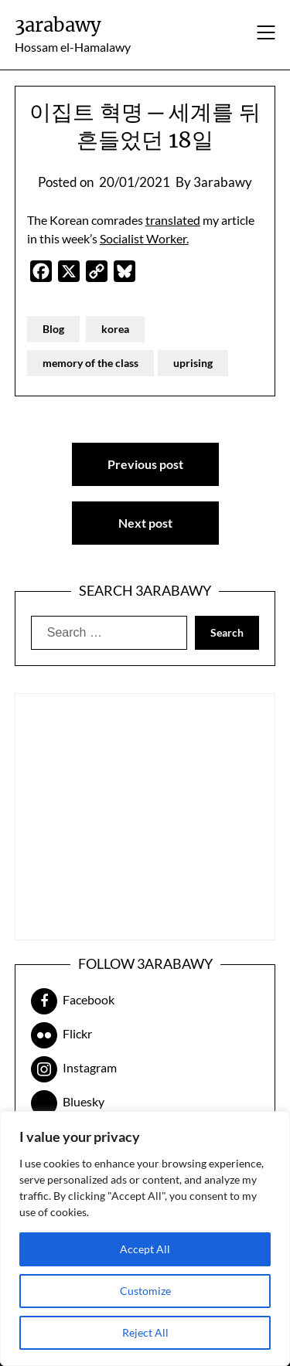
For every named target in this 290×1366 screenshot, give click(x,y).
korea (115, 328)
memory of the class (90, 362)
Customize (145, 1290)
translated (172, 219)
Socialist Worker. (144, 238)
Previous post (145, 464)
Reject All (145, 1332)
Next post (145, 522)
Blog (53, 328)
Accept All (145, 1249)
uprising (193, 362)
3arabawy (58, 25)
